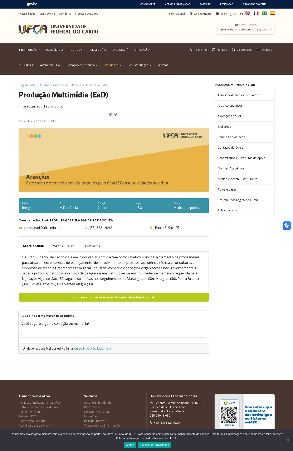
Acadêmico (55, 50)
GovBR (32, 4)
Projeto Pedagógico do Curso (238, 200)
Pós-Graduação (137, 65)
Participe (205, 4)
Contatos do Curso (230, 147)
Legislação (226, 4)
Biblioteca (224, 127)
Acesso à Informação (133, 50)
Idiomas (162, 65)
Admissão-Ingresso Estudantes (239, 95)
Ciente (130, 444)
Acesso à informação (177, 4)
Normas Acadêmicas (232, 168)
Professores (91, 246)
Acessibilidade (27, 13)
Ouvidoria (65, 13)
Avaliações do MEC (231, 116)
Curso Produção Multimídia (92, 348)
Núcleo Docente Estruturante (237, 179)
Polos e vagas (227, 189)
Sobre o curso (227, 210)
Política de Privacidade (154, 444)
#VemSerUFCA (50, 65)
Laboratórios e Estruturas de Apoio (241, 158)
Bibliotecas (91, 407)
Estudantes (229, 29)
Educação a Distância (80, 65)
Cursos (78, 50)
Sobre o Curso (33, 246)
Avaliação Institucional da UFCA (40, 402)
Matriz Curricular (64, 246)
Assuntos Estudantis (97, 402)
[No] (288, 440)
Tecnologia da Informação (102, 425)
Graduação (111, 65)
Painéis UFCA (27, 416)
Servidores (247, 29)
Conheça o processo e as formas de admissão (114, 297)
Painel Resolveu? (30, 412)
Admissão (99, 50)
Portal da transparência (34, 425)
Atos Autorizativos (230, 105)
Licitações (91, 416)
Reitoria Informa (95, 421)
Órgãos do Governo (255, 4)
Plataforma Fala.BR (32, 421)
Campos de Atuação (231, 137)
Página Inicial (27, 85)
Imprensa (264, 29)
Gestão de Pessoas (97, 412)
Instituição (30, 50)
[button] (200, 13)
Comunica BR (148, 4)
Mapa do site (47, 13)
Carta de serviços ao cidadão (38, 407)
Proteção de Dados (86, 13)
